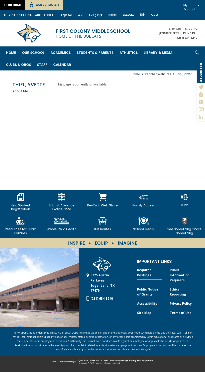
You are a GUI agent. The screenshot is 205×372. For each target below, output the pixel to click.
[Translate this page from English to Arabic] (155, 14)
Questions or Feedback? (90, 360)
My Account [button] (189, 6)
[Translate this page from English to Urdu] (80, 14)
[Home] (11, 52)
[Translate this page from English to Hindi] (142, 15)
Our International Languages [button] (27, 15)
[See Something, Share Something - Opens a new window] (184, 226)
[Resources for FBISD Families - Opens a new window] (20, 226)
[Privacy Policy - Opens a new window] (182, 303)
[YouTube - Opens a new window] (201, 102)
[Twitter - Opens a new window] (201, 86)
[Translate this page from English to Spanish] (66, 15)
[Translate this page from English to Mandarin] (112, 15)
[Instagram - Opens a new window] (201, 109)
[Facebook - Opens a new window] (201, 94)
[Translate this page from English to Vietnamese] (95, 15)
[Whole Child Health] (61, 224)
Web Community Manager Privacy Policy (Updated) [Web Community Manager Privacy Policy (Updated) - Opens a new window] (128, 360)
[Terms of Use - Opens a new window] (182, 313)
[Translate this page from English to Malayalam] (128, 14)
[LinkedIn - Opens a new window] (201, 117)
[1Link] (184, 200)
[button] (197, 58)
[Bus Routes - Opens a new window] (102, 224)
